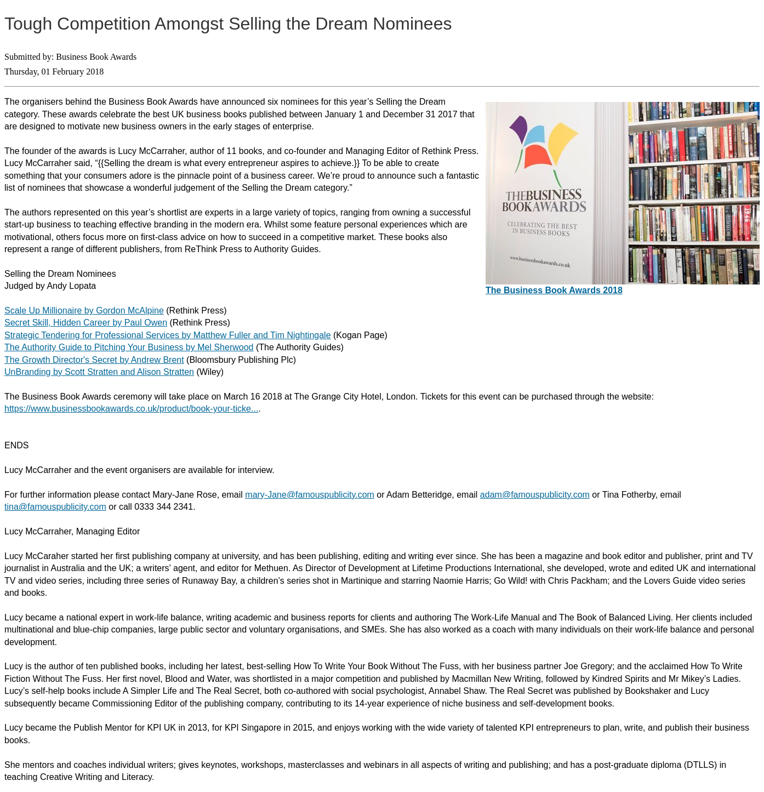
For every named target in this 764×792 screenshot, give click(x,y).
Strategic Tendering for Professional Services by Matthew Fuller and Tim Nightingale (167, 335)
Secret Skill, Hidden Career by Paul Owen (85, 322)
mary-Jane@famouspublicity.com (309, 494)
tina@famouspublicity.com (55, 506)
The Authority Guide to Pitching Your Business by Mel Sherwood (128, 347)
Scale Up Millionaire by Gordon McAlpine (84, 310)
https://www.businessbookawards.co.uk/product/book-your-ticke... (131, 408)
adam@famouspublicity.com (535, 494)
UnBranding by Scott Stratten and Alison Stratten (99, 372)
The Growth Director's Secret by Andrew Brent (94, 359)
